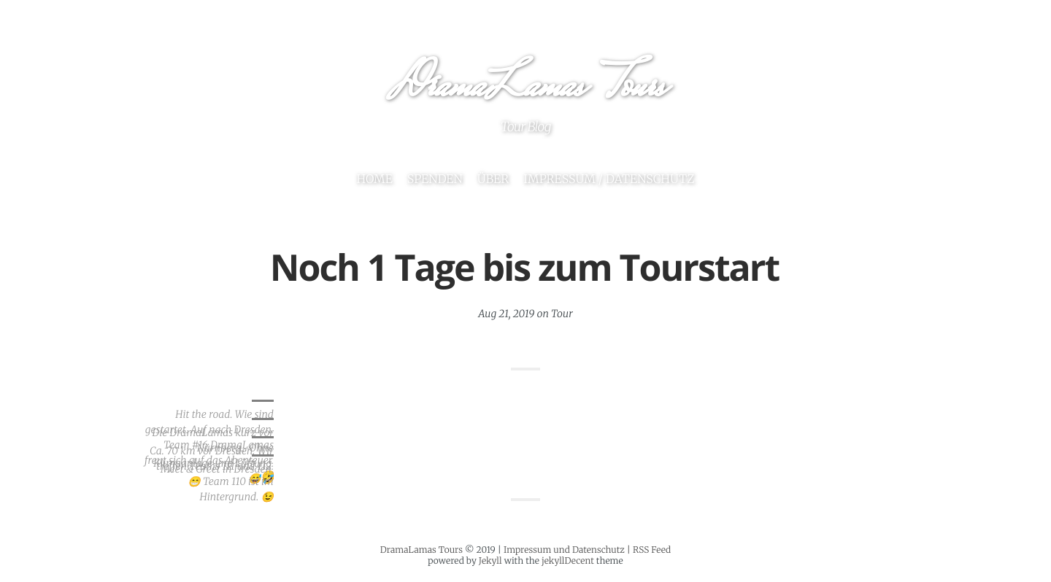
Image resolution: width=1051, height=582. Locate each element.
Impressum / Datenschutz (608, 179)
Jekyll (490, 561)
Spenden (435, 179)
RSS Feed (652, 550)
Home (374, 179)
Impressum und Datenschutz (564, 550)
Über (493, 179)
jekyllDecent (568, 561)
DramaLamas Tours (524, 89)
